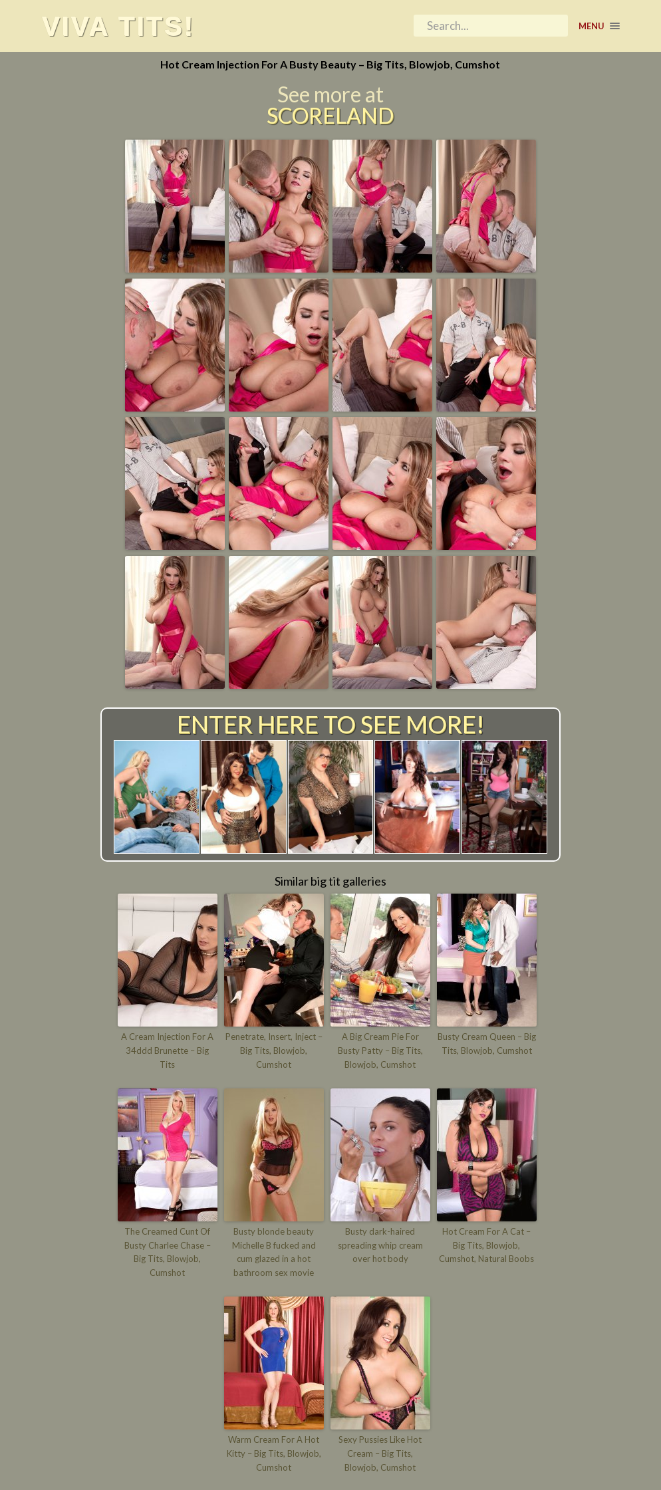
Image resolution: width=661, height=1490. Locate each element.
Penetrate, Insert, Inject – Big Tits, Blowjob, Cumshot (274, 1050)
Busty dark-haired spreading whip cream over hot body (380, 1245)
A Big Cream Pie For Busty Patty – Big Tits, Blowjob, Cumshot (380, 1050)
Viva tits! (118, 26)
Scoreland (330, 115)
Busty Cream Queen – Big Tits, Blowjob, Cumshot (487, 1043)
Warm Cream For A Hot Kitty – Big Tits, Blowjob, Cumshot (274, 1453)
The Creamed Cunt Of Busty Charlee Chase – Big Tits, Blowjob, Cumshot (167, 1252)
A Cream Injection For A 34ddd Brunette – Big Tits (167, 1050)
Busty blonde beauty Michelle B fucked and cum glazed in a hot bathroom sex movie (274, 1252)
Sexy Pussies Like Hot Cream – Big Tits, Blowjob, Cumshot (380, 1453)
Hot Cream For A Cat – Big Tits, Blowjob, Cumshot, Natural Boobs (486, 1245)
